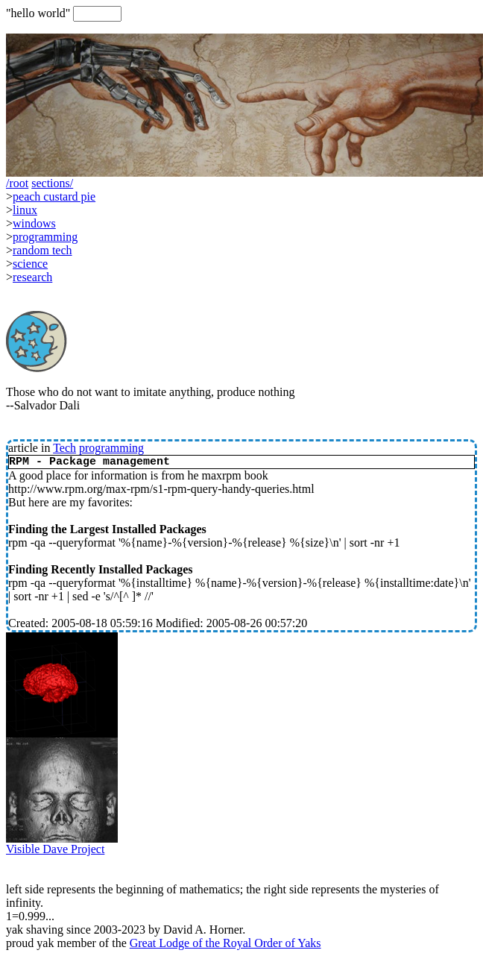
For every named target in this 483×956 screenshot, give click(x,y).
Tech (64, 447)
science (30, 263)
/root (17, 183)
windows (34, 223)
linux (25, 210)
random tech (42, 250)
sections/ (52, 183)
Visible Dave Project (62, 843)
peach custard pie (54, 196)
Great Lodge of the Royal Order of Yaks (225, 943)
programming (111, 447)
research (32, 277)
